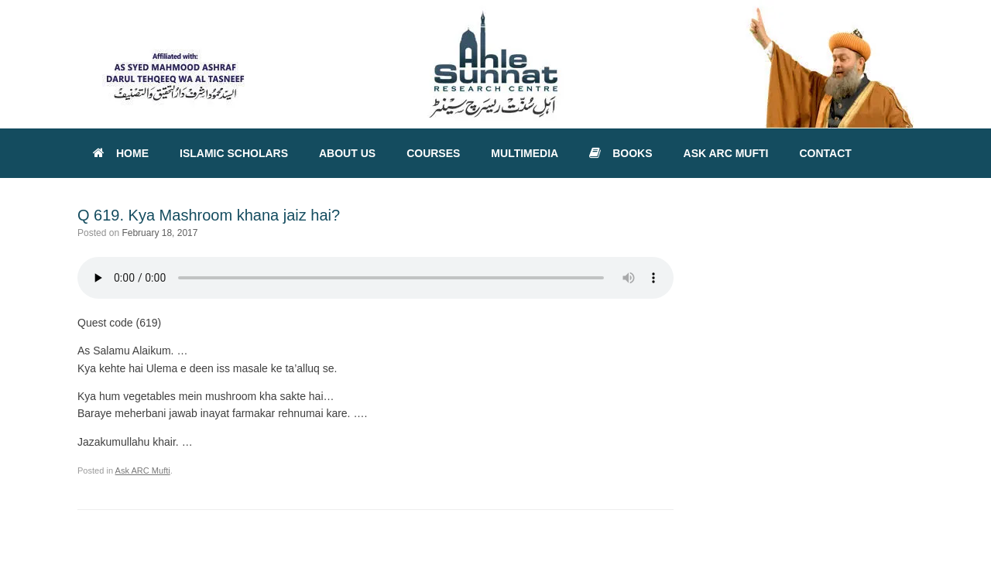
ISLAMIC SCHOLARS (234, 153)
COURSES (433, 153)
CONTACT (825, 153)
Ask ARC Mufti (142, 470)
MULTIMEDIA (524, 153)
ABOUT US (347, 153)
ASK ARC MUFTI (726, 153)
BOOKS (620, 153)
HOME (121, 153)
